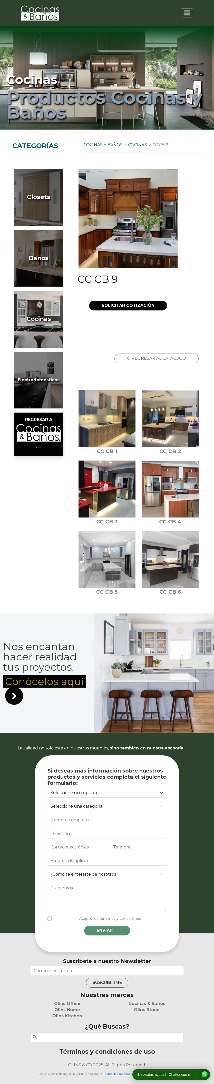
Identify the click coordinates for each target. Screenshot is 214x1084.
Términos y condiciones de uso (107, 1051)
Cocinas (137, 144)
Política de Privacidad (116, 1073)
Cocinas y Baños (103, 144)
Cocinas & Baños (147, 1003)
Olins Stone (147, 1009)
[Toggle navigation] (187, 12)
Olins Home (67, 1009)
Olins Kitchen (67, 1015)
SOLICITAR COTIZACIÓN (128, 305)
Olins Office (67, 1003)
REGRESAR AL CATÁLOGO (156, 358)
